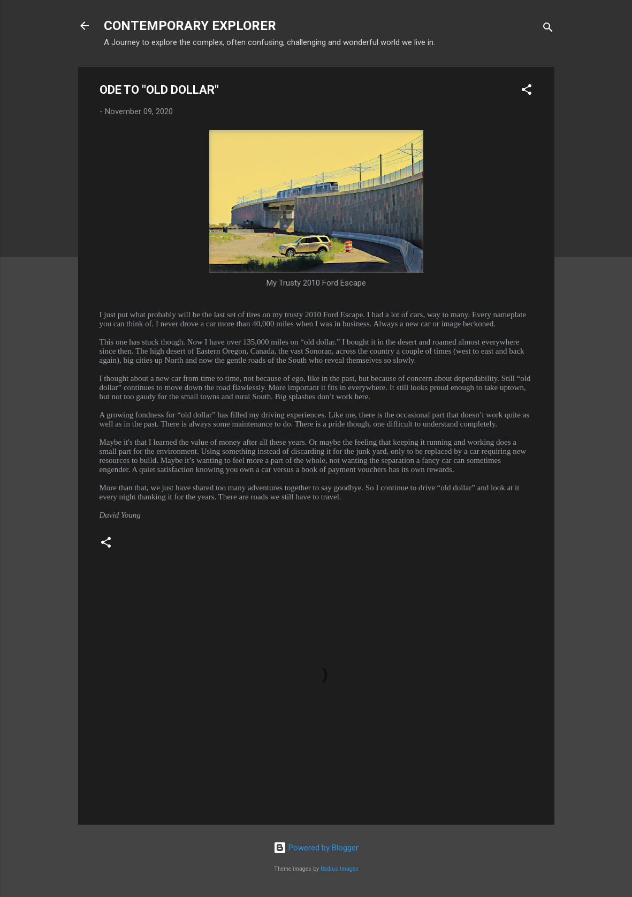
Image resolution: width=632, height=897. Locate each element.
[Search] (548, 29)
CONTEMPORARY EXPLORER (190, 25)
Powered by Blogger (316, 848)
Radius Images (340, 868)
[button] (526, 91)
